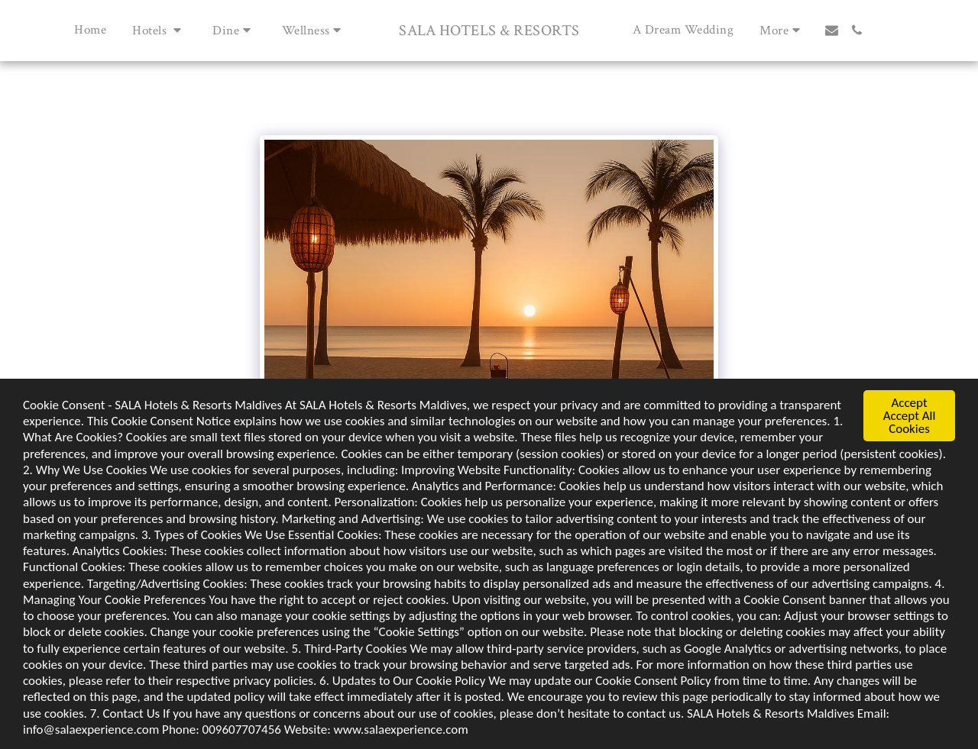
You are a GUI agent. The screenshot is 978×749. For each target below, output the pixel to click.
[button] (159, 30)
